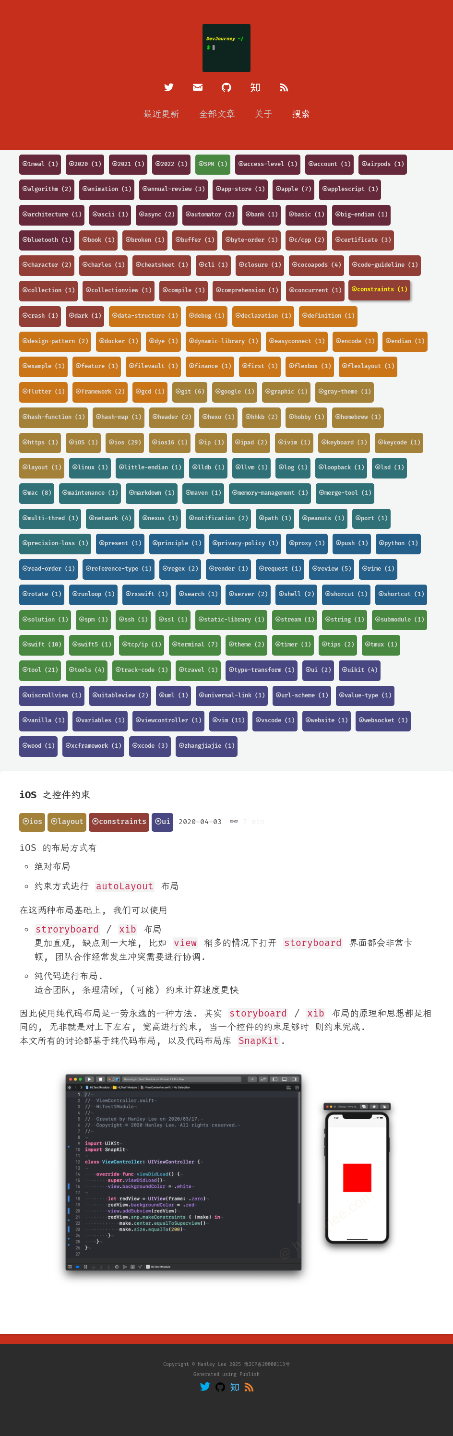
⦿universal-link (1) (232, 695)
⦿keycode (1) (399, 442)
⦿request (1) (280, 569)
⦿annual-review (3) (173, 189)
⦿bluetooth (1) (47, 240)
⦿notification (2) (218, 518)
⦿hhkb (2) (261, 417)
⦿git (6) (189, 391)
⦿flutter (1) (43, 391)
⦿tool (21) (40, 670)
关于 (263, 114)
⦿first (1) (260, 366)
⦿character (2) (47, 265)
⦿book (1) (98, 240)
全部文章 (217, 114)
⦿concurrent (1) (315, 290)
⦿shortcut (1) (401, 594)
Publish (249, 1374)
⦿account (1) (329, 164)
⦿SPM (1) (212, 164)
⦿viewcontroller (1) (168, 720)
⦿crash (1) (40, 316)
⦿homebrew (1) (358, 417)
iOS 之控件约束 (54, 795)
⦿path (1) (275, 518)
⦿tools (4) (87, 670)
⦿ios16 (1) (170, 442)
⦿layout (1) (41, 467)
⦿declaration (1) (263, 316)
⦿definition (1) (328, 316)
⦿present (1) (120, 543)
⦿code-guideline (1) (385, 265)
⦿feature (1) (96, 366)
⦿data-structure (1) (145, 316)
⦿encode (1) (355, 341)
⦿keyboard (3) (344, 442)
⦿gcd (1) (150, 391)
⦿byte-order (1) (251, 240)
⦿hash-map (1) (118, 417)
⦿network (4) (110, 518)
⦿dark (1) (85, 316)
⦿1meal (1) (40, 164)
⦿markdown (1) (152, 493)
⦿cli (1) (213, 265)
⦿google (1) (234, 391)
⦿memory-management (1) (270, 493)
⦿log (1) (293, 467)
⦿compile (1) (183, 290)
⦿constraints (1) (379, 289)
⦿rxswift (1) (146, 594)
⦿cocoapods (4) (316, 265)
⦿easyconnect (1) (297, 341)
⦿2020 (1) (85, 164)
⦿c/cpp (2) (306, 240)
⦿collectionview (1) (118, 290)
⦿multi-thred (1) (50, 518)
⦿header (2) (171, 417)
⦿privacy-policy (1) (245, 543)
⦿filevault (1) (153, 366)
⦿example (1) (43, 366)
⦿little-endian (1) (150, 467)
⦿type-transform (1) (261, 670)
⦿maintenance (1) (90, 493)
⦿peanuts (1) (323, 518)
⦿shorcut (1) (346, 594)
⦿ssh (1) (133, 619)
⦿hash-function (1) (53, 417)
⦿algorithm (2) (47, 189)
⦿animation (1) (106, 189)
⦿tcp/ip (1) (141, 644)
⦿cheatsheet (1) (161, 265)
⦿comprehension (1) (246, 290)
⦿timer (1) (293, 644)
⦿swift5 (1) (91, 644)
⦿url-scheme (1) (301, 695)
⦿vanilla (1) (43, 720)
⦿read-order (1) (48, 569)
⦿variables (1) (100, 720)
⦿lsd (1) (389, 467)
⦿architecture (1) (52, 214)
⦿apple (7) (293, 189)
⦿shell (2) (296, 594)
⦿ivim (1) (294, 442)
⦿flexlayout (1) (368, 366)
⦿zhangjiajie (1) (207, 746)
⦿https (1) (40, 442)
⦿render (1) (228, 569)
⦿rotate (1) (41, 594)
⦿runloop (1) (93, 594)
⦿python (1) (398, 543)
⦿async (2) (157, 214)
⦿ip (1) (211, 442)
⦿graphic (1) (286, 391)
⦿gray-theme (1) (344, 391)
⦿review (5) (331, 569)
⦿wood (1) (38, 746)
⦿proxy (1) (307, 543)
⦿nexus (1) (160, 518)
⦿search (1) (198, 594)
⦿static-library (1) (231, 619)
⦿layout (66, 821)
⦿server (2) (248, 594)
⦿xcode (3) (150, 746)
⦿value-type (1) (365, 695)
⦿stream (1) (294, 619)
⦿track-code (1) (141, 670)
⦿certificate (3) (363, 240)
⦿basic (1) (306, 214)
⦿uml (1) (173, 695)
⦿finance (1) (210, 366)
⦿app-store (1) (240, 189)
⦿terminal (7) (195, 644)
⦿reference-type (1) (118, 569)
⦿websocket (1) (383, 720)
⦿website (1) (326, 720)
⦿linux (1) (90, 467)
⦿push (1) (351, 543)
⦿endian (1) (405, 341)
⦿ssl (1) (173, 619)
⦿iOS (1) (83, 442)
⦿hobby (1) (306, 417)
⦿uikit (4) (360, 670)
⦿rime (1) (378, 569)
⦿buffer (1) (195, 240)
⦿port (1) (371, 518)
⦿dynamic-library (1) (223, 341)
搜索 (301, 114)
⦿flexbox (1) (309, 366)
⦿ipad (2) (251, 442)
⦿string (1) (344, 619)
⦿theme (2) (246, 644)
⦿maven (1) (203, 493)
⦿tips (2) (338, 644)
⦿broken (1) (145, 240)
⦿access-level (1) (268, 164)
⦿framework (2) (100, 391)
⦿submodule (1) (399, 619)
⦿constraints (119, 821)
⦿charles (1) (103, 265)
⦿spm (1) (93, 619)
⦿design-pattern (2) (55, 341)
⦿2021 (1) (128, 164)
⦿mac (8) (36, 493)
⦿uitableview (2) (120, 695)
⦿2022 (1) (171, 164)
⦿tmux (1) (381, 644)
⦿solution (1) (45, 619)
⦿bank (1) (261, 214)
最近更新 (161, 114)
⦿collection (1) (48, 290)
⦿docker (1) (118, 341)
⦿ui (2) (318, 670)
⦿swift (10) (41, 644)
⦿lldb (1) (208, 467)
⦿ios (32, 821)
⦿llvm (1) (251, 467)
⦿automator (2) (210, 214)
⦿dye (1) (163, 341)
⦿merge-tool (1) (345, 493)
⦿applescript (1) (350, 189)
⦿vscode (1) (275, 720)
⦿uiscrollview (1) (52, 695)
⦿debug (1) (207, 316)
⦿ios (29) (124, 442)
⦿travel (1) (198, 670)
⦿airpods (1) (382, 164)
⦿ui (162, 821)
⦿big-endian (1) (361, 214)
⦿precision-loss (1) (55, 543)
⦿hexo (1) (218, 417)
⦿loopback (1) (341, 467)
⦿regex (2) (180, 569)
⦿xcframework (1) (93, 746)
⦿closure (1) (259, 265)
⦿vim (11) (228, 720)
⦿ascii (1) (110, 214)
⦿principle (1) (177, 543)
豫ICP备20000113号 (267, 1364)
